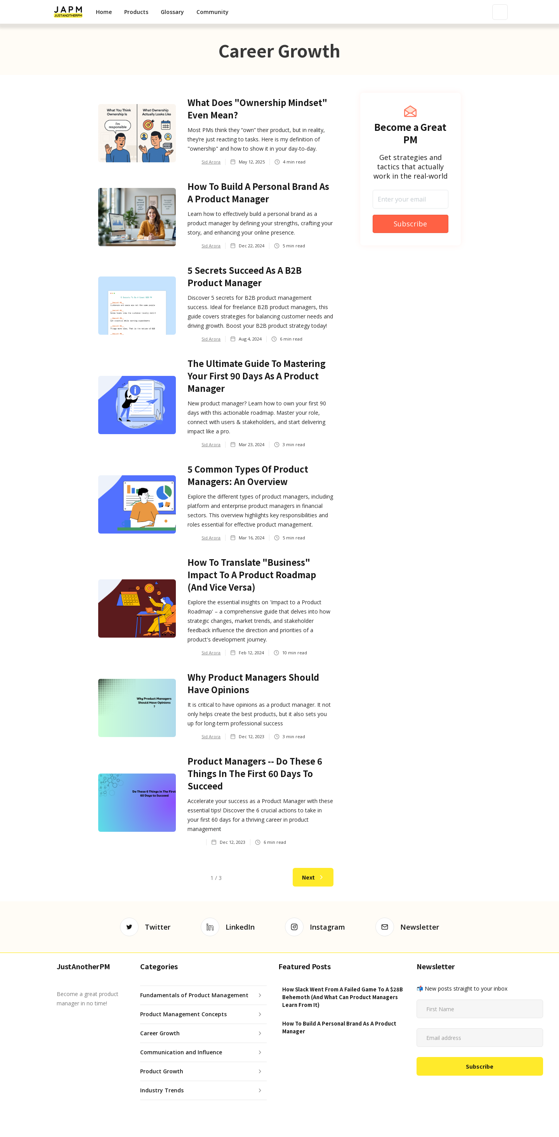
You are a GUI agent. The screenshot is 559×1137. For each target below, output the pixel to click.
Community (212, 12)
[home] (68, 12)
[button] (136, 12)
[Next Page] (313, 877)
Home (104, 12)
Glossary (172, 12)
